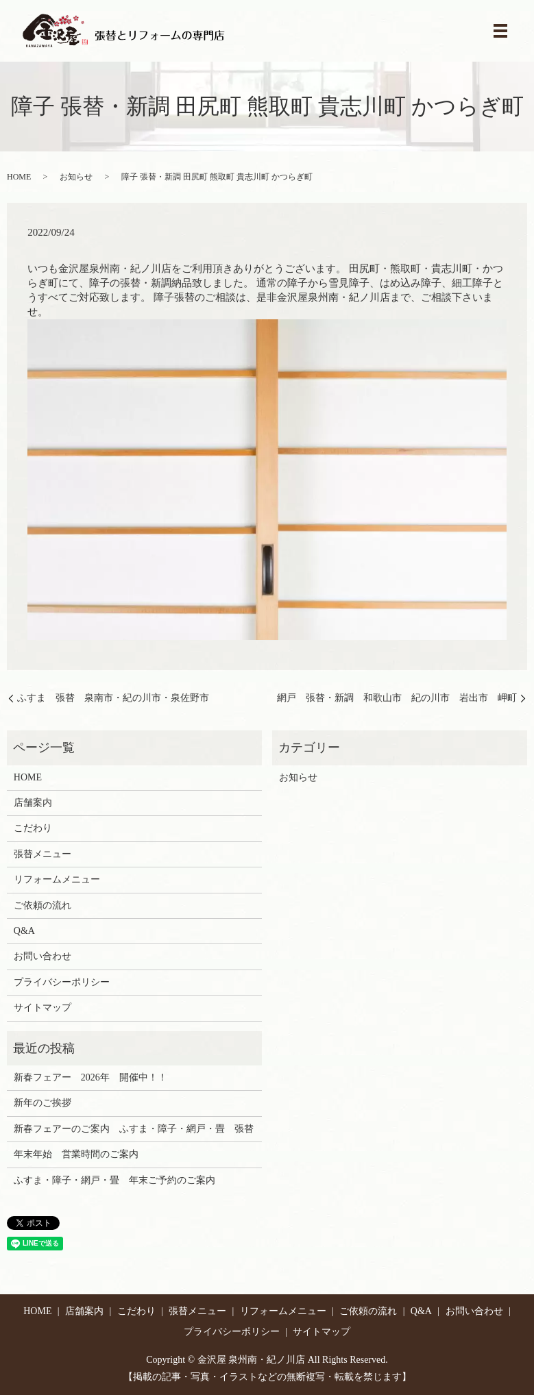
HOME (19, 177)
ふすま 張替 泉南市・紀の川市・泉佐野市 (113, 698)
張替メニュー (42, 854)
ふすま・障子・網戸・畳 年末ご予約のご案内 (114, 1180)
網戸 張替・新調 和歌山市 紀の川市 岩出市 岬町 (397, 698)
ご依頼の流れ (42, 905)
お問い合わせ (42, 956)
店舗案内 (33, 803)
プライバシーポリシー (62, 982)
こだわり (33, 828)
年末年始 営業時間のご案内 (76, 1154)
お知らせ (76, 177)
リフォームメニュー (57, 879)
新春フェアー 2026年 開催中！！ (90, 1077)
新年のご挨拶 (42, 1103)
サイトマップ (42, 1007)
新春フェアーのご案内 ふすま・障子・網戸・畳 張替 (134, 1129)
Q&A (24, 931)
